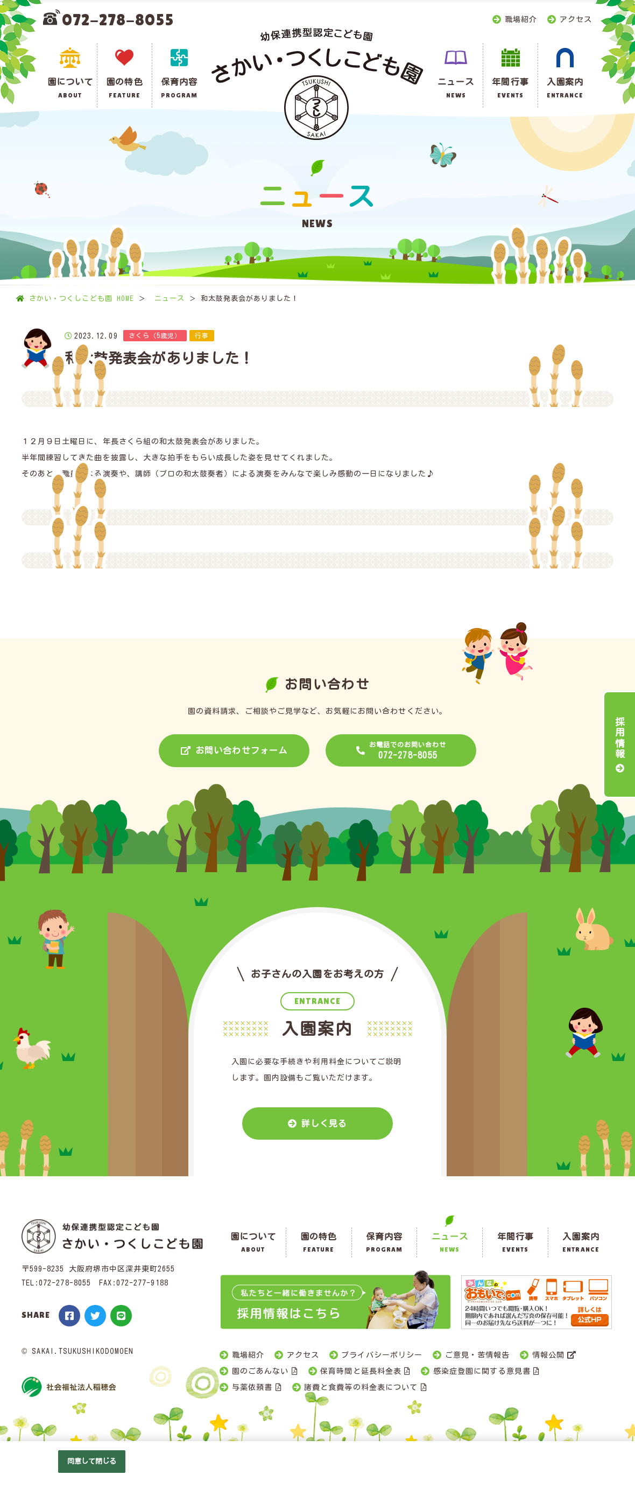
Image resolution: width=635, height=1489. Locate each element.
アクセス (576, 19)
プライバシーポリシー (381, 1355)
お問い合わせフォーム (241, 750)
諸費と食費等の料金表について (361, 1387)
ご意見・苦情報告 (477, 1355)
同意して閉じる (92, 1461)
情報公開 (548, 1355)
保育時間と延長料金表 (360, 1371)
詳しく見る (324, 1123)
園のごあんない (260, 1371)
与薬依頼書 (252, 1387)
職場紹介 (521, 19)
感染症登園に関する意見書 (482, 1371)
